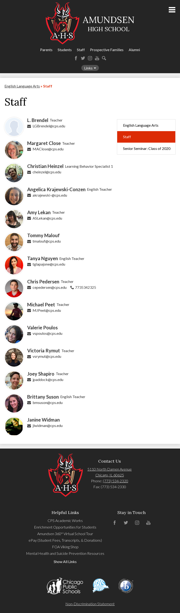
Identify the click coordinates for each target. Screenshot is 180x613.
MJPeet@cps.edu (47, 310)
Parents (46, 49)
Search (104, 58)
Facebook (76, 58)
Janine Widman (43, 420)
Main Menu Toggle (172, 9)
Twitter (83, 58)
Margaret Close (44, 143)
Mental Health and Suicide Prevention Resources (65, 553)
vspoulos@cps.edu (47, 333)
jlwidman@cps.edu (48, 425)
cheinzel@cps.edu (47, 172)
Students (65, 49)
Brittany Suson (43, 397)
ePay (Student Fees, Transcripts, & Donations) (65, 540)
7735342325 (85, 287)
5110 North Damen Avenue (109, 469)
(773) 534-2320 (115, 481)
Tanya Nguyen (42, 258)
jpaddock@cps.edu (48, 379)
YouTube (97, 58)
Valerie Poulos (42, 327)
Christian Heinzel (45, 166)
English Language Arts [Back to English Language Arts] (22, 86)
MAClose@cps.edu (48, 149)
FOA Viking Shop (65, 546)
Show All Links (65, 561)
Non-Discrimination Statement (90, 604)
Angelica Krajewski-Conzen (56, 189)
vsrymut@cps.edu (47, 356)
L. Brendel (37, 120)
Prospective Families (107, 49)
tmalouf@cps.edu (47, 241)
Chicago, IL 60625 (109, 475)
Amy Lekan (39, 212)
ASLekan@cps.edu (47, 218)
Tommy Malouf (43, 235)
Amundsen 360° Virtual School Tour (65, 533)
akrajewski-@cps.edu (50, 195)
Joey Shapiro (40, 374)
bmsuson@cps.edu (48, 402)
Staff (81, 49)
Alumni (134, 49)
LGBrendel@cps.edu (49, 126)
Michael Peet (41, 304)
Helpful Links (65, 512)
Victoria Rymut (43, 350)
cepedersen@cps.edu (50, 287)
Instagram (90, 58)
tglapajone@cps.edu (49, 264)
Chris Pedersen (43, 281)
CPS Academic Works (65, 520)
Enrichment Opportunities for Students (65, 527)
